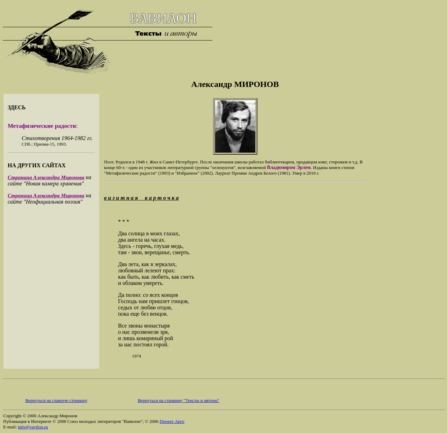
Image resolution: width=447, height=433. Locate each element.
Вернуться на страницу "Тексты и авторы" (178, 400)
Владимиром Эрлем (289, 167)
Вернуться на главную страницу (56, 400)
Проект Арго (172, 421)
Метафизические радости (42, 126)
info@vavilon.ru (33, 427)
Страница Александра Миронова (46, 177)
